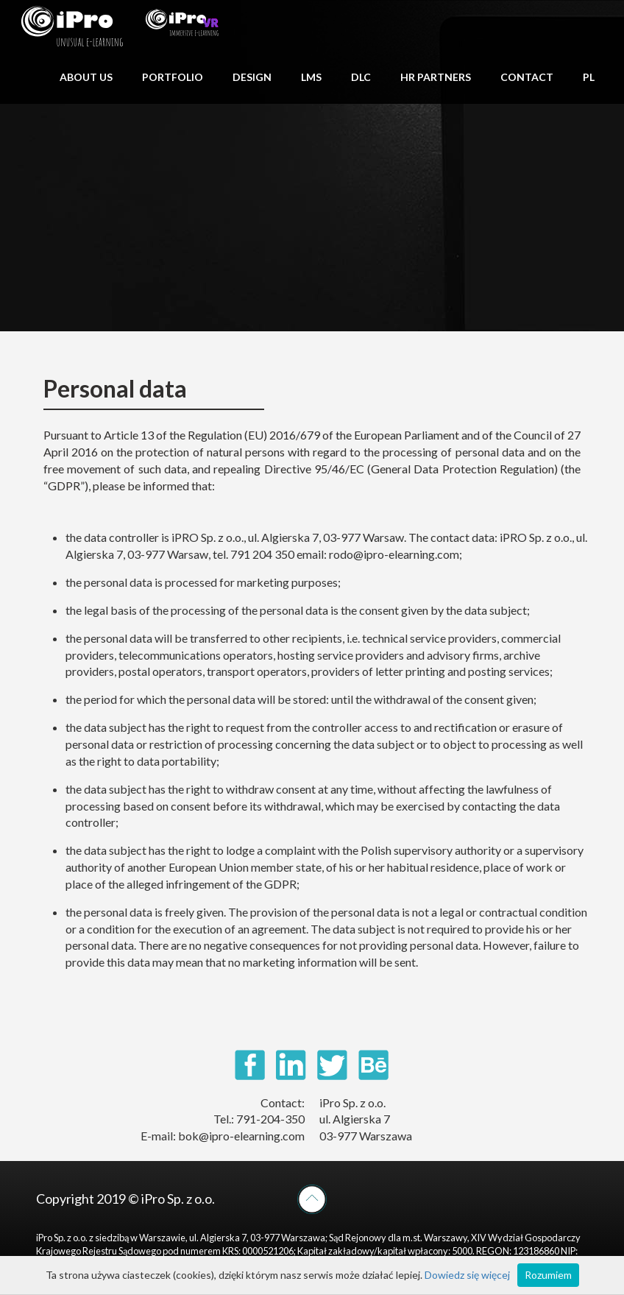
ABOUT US (86, 77)
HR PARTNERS (435, 77)
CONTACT (526, 77)
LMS (311, 77)
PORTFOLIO (172, 77)
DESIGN (252, 77)
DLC (361, 77)
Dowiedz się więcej (467, 1274)
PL (589, 77)
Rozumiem (548, 1274)
